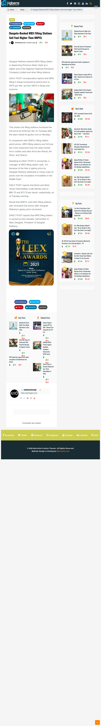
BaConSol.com (63, 451)
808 (81, 119)
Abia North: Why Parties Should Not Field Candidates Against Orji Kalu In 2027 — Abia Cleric (83, 131)
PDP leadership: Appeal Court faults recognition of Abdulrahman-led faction (19, 359)
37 (75, 246)
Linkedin (15, 28)
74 (88, 261)
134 (88, 152)
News (22, 10)
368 (81, 170)
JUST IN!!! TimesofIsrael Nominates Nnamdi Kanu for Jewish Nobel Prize (81, 146)
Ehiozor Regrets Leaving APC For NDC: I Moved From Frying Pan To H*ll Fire (48, 327)
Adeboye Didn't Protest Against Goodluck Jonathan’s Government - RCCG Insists (47, 348)
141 (81, 261)
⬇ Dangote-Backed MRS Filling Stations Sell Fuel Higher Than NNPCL (56, 10)
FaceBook (15, 24)
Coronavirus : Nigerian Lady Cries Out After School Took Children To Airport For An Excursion (83, 255)
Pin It (40, 24)
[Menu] (96, 7)
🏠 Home (10, 10)
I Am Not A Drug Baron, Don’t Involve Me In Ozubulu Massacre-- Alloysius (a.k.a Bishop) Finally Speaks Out (83, 212)
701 (81, 137)
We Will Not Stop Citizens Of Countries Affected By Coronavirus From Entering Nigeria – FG (76, 242)
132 (88, 170)
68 (88, 218)
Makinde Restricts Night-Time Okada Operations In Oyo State (24, 326)
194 (88, 185)
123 (68, 246)
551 (81, 152)
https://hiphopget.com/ (29, 393)
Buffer (26, 28)
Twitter (29, 24)
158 (88, 119)
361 (81, 185)
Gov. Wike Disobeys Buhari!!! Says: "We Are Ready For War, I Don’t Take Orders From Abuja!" (82, 179)
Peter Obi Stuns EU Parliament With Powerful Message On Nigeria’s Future (24, 343)
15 (88, 137)
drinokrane (19, 43)
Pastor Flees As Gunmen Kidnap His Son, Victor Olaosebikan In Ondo (48, 369)
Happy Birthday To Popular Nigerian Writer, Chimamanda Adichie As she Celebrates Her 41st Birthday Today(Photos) (82, 163)
